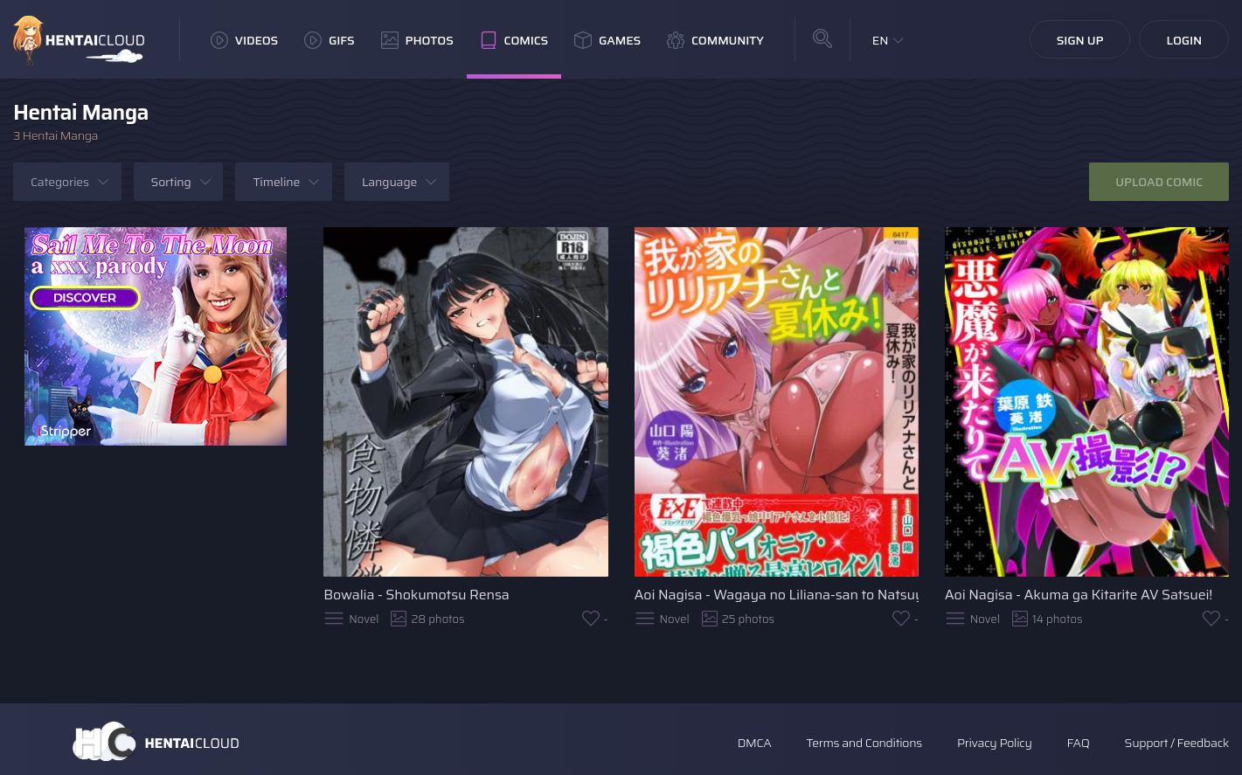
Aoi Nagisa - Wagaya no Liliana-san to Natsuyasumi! (777, 594)
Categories (60, 181)
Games (607, 40)
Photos (417, 40)
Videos (244, 40)
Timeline (276, 181)
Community (715, 40)
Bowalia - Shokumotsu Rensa (416, 594)
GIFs (329, 40)
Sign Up (1080, 40)
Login (1184, 40)
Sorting (171, 181)
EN (880, 40)
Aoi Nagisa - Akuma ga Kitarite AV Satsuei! (1078, 594)
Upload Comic (1159, 181)
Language (389, 181)
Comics (514, 40)
